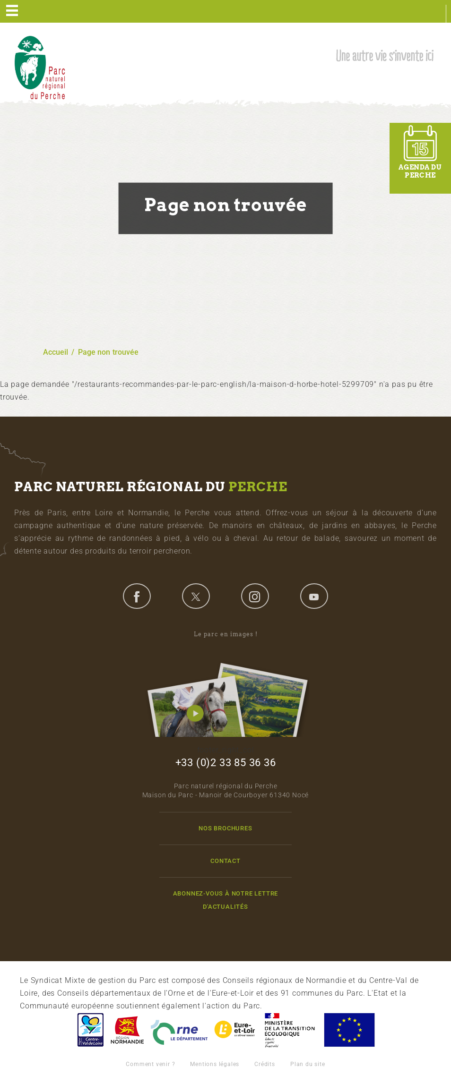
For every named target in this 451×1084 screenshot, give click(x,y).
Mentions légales (214, 1064)
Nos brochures (225, 828)
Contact (225, 860)
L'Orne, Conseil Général (179, 1030)
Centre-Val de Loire (90, 1030)
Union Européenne (349, 1030)
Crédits (264, 1064)
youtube (314, 596)
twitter (195, 596)
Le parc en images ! (225, 684)
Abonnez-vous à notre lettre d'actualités (225, 900)
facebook (136, 596)
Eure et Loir (235, 1030)
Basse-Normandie (127, 1030)
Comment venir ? (150, 1064)
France (290, 1030)
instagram (255, 596)
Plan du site (307, 1064)
